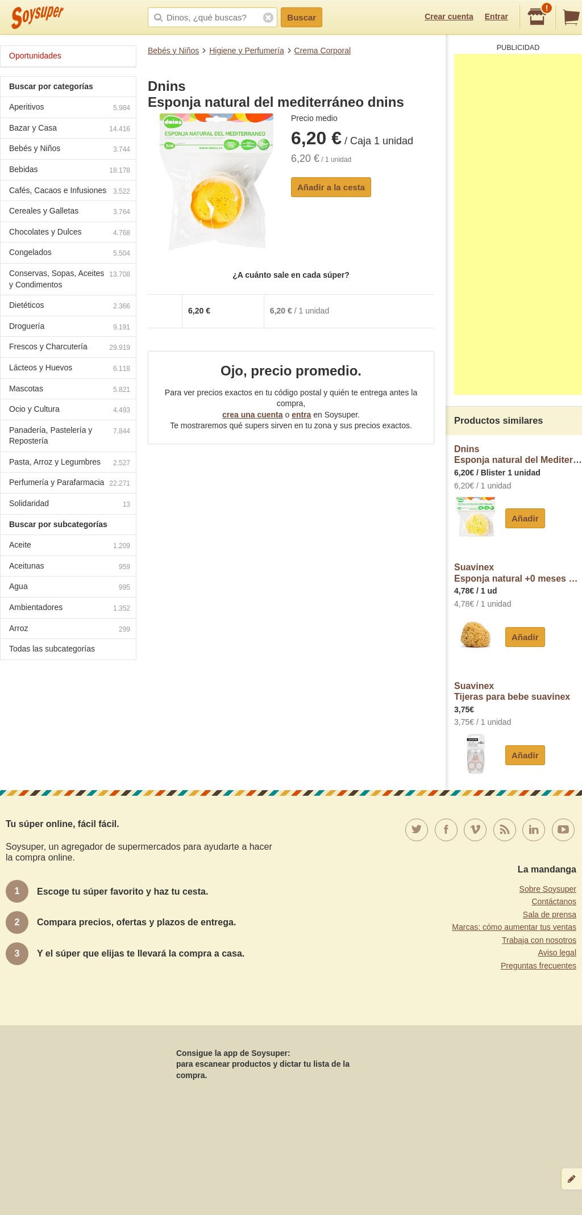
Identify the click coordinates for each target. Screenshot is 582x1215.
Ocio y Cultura (69, 410)
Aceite (69, 546)
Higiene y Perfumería (246, 50)
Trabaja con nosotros (539, 940)
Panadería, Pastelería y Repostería (69, 435)
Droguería (69, 327)
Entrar (496, 16)
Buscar (301, 17)
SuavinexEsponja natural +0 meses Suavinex (518, 572)
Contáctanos (553, 901)
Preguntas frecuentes (538, 965)
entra (301, 414)
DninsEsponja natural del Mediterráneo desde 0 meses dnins (518, 454)
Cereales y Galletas (69, 212)
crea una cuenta (252, 414)
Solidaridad (69, 505)
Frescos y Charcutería (69, 348)
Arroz (69, 630)
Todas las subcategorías (52, 648)
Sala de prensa (549, 914)
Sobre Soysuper (547, 888)
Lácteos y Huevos (69, 369)
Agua (69, 588)
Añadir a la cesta (331, 187)
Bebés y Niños (173, 50)
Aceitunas (69, 567)
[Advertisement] (518, 224)
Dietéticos (69, 306)
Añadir (525, 518)
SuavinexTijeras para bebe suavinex (512, 691)
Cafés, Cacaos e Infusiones (69, 192)
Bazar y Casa (69, 129)
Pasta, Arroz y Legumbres (69, 463)
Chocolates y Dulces (69, 233)
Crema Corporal (322, 50)
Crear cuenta (449, 16)
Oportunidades (35, 55)
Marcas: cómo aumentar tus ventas (514, 927)
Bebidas (69, 171)
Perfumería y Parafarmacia (69, 484)
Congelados (69, 254)
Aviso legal (557, 952)
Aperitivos (69, 108)
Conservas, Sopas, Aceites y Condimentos (69, 279)
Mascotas (69, 390)
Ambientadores (69, 609)
